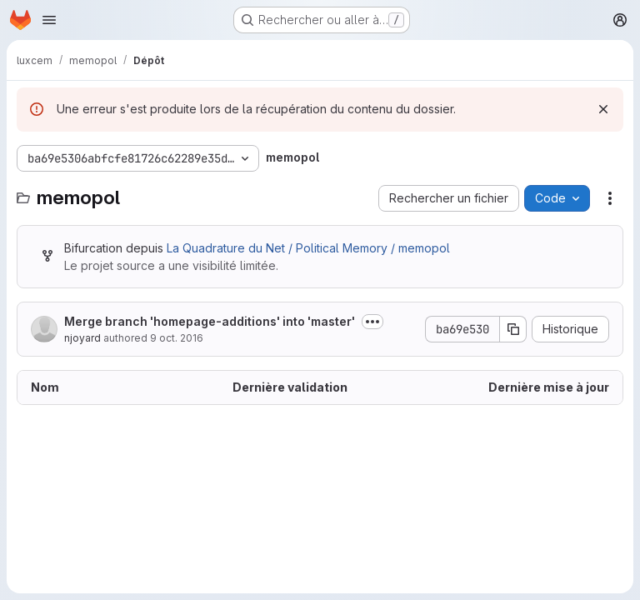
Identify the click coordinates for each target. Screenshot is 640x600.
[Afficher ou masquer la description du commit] (372, 321)
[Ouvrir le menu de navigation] (49, 20)
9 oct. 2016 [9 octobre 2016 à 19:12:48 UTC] (176, 338)
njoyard (82, 338)
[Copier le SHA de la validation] (513, 329)
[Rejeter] (603, 109)
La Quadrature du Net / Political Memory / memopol (308, 248)
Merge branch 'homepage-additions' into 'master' (209, 321)
